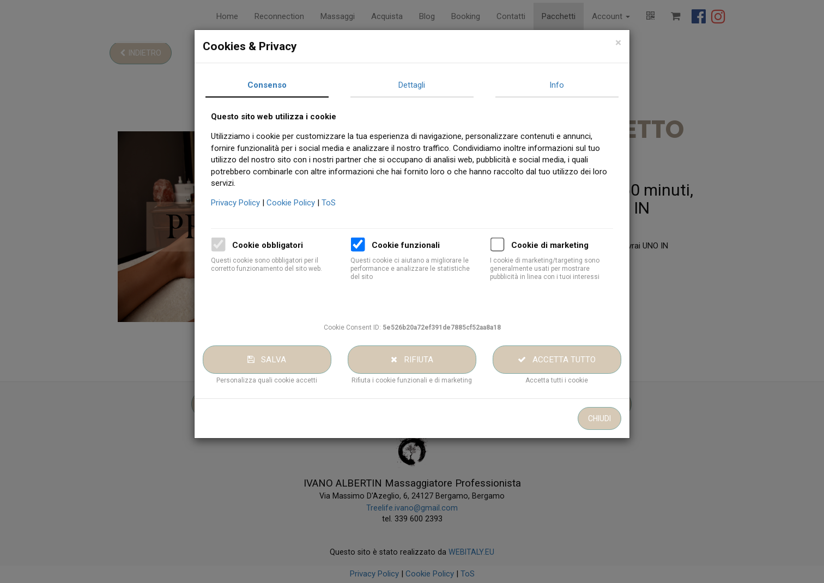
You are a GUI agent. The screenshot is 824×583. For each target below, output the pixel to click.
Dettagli (428, 85)
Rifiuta (429, 360)
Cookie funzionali (423, 245)
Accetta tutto (574, 360)
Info (573, 85)
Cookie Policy (308, 203)
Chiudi (615, 418)
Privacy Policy (253, 203)
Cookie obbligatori (284, 245)
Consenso (284, 85)
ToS (345, 203)
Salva (283, 360)
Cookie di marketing (566, 245)
